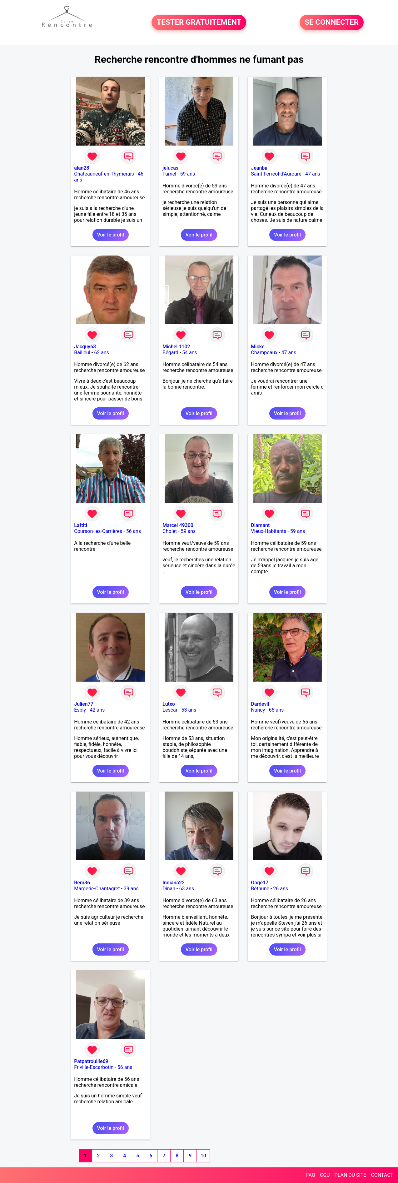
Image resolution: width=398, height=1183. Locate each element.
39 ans (131, 889)
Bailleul (82, 352)
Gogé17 (259, 883)
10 (203, 1156)
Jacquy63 (85, 347)
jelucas (170, 168)
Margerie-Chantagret (97, 889)
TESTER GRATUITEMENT (199, 22)
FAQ (310, 1175)
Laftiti (80, 525)
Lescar (169, 710)
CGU (325, 1175)
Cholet (169, 531)
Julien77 (83, 704)
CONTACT (382, 1175)
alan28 (81, 168)
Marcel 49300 (177, 525)
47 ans (312, 174)
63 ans (186, 889)
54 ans (189, 352)
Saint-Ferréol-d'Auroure (276, 174)
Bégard (170, 352)
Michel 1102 (176, 347)
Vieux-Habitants (268, 531)
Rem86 (82, 883)
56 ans (133, 531)
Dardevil (260, 704)
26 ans (280, 889)
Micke (257, 347)
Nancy (258, 710)
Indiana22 (173, 883)
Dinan (168, 889)
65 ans (276, 710)
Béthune (260, 889)
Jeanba (259, 168)
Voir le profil (110, 235)
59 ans (187, 174)
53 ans (189, 710)
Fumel (169, 174)
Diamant (260, 525)
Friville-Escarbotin (93, 1067)
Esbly (80, 710)
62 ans (101, 352)
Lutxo (168, 704)
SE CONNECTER (332, 22)
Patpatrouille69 (91, 1061)
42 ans (97, 710)
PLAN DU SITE (350, 1175)
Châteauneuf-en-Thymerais (104, 174)
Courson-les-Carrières (98, 531)
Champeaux (264, 352)
